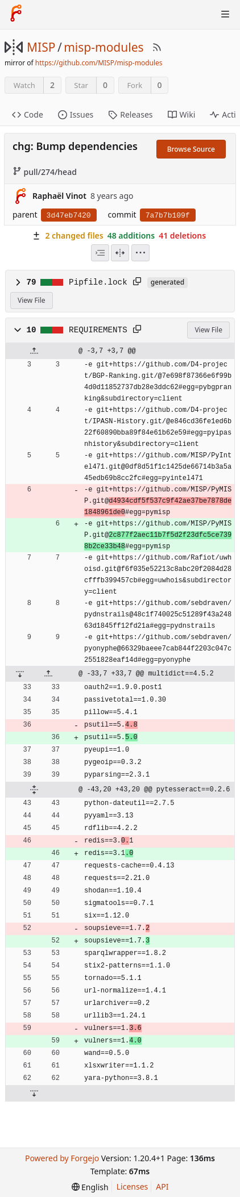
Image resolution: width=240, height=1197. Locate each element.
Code (27, 114)
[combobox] (100, 252)
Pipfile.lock (98, 282)
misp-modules (103, 47)
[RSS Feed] (157, 47)
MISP (41, 47)
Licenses (132, 1186)
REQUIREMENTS (98, 330)
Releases (130, 114)
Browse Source (191, 149)
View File (31, 300)
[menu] (140, 252)
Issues (75, 114)
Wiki (182, 114)
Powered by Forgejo (62, 1158)
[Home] (15, 14)
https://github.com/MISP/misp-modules (99, 63)
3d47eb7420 (69, 215)
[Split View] (120, 252)
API (162, 1186)
